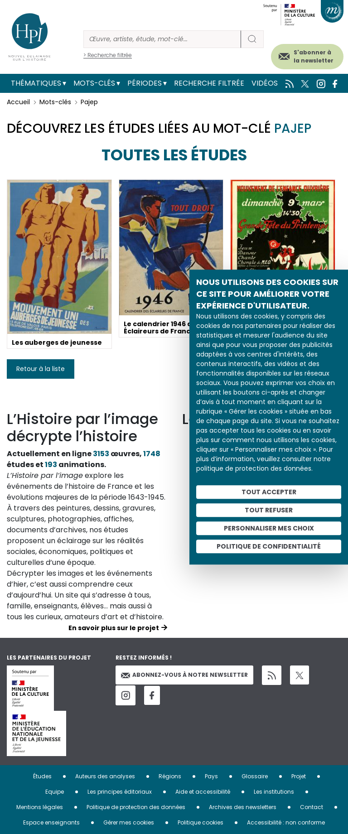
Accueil (18, 101)
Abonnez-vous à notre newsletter (184, 675)
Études (42, 776)
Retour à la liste (40, 368)
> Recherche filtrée (107, 55)
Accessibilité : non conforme (286, 822)
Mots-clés (94, 83)
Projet (298, 776)
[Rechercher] (162, 39)
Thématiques (36, 83)
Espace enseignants (51, 822)
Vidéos (264, 83)
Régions (170, 776)
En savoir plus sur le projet (113, 627)
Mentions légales (39, 807)
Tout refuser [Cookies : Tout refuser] (269, 510)
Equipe (54, 791)
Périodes (144, 83)
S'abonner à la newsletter (314, 56)
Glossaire (255, 776)
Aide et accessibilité (202, 791)
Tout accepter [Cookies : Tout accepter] (269, 492)
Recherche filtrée (209, 83)
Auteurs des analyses (105, 776)
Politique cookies (200, 822)
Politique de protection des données (136, 807)
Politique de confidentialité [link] (269, 546)
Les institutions (274, 791)
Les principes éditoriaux (119, 791)
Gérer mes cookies (128, 822)
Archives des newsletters (242, 807)
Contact (311, 807)
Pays (211, 776)
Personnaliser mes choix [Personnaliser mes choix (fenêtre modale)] (269, 528)
